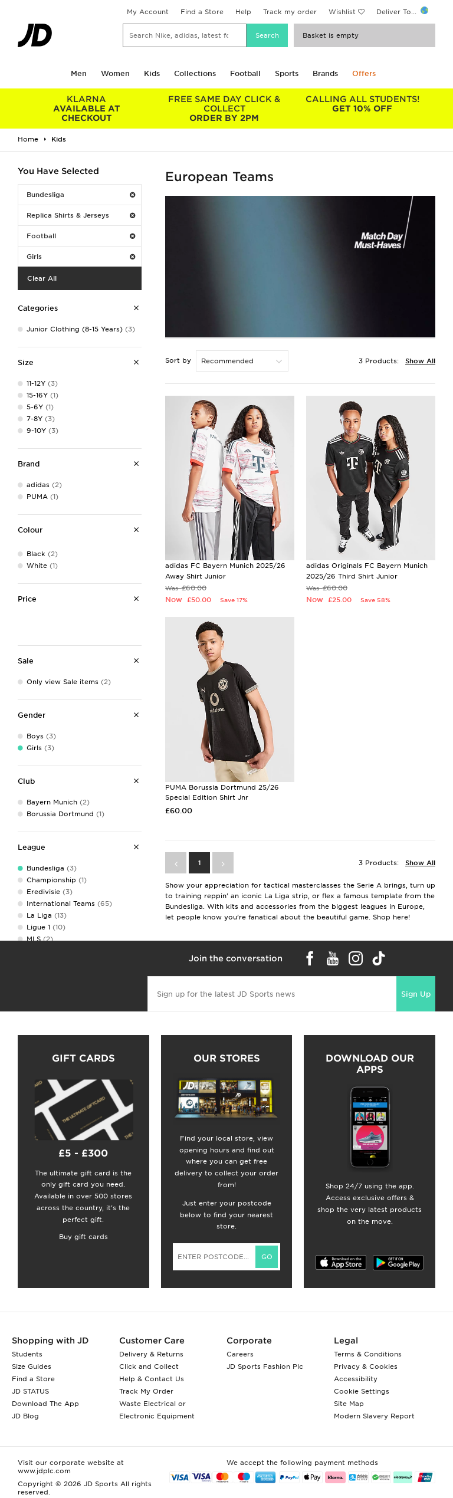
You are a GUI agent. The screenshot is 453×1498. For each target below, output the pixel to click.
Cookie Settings (361, 1391)
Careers (240, 1354)
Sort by (178, 360)
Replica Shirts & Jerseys (81, 215)
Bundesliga (81, 194)
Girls (81, 256)
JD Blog (25, 1416)
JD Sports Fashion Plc (264, 1366)
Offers (364, 73)
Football (245, 73)
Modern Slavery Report (374, 1416)
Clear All (42, 278)
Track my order (290, 12)
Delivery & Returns (151, 1354)
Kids (152, 73)
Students (27, 1354)
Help (243, 12)
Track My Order (146, 1391)
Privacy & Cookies (366, 1366)
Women (115, 73)
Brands (325, 73)
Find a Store (202, 12)
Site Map (349, 1404)
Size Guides (31, 1366)
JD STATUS (30, 1391)
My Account (148, 12)
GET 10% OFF (362, 103)
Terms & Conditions (368, 1354)
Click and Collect (149, 1366)
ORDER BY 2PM (225, 108)
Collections (195, 73)
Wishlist (342, 12)
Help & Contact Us (151, 1379)
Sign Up (416, 994)
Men (79, 73)
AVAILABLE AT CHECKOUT (86, 108)
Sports (286, 73)
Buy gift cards (83, 1237)
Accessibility (356, 1379)
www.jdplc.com (44, 1471)
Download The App (45, 1404)
